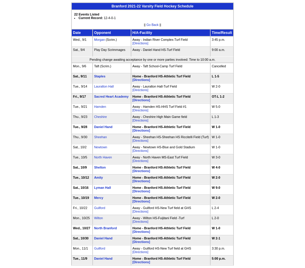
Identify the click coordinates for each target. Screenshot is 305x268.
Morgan (99, 39)
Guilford (99, 208)
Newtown (100, 147)
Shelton (100, 167)
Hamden (100, 106)
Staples (99, 76)
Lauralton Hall (104, 86)
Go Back (153, 25)
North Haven (103, 157)
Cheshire (100, 117)
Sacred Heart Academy (111, 96)
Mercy (98, 198)
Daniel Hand (103, 127)
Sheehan (100, 137)
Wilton (98, 218)
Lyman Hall (102, 187)
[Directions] (140, 43)
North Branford (105, 228)
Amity (98, 177)
